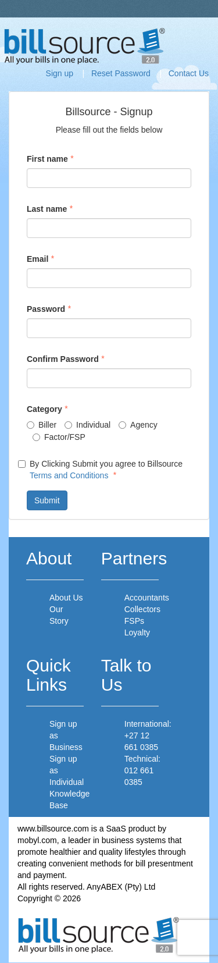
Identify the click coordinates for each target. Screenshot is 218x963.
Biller (41, 424)
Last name (47, 209)
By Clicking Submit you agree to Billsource (100, 469)
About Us (66, 597)
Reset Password (121, 73)
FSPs (134, 621)
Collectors (142, 609)
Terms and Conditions (69, 475)
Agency (138, 424)
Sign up (59, 73)
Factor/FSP (59, 437)
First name (47, 159)
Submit (47, 500)
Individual (87, 424)
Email (37, 259)
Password (46, 309)
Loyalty (137, 632)
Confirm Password (63, 359)
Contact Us (189, 73)
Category (44, 409)
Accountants (146, 597)
